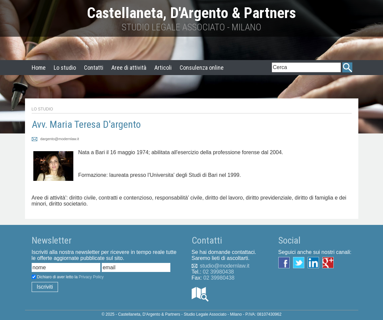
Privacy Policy (91, 277)
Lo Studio (42, 109)
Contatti (93, 67)
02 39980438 (218, 272)
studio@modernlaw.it (225, 266)
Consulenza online (202, 67)
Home (39, 67)
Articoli (163, 67)
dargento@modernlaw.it (55, 139)
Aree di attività (128, 67)
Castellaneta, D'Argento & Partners (191, 13)
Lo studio (65, 67)
